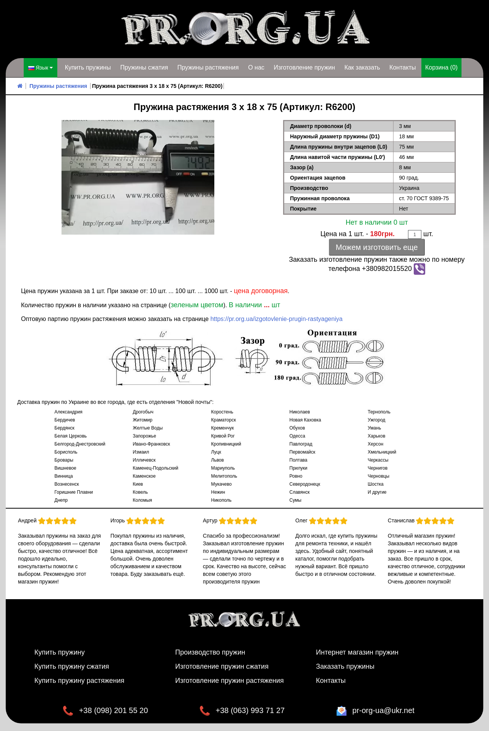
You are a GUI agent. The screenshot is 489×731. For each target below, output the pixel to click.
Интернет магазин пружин (357, 652)
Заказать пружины (345, 666)
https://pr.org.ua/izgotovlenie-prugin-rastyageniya (276, 319)
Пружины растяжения (208, 67)
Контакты (402, 67)
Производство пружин (210, 652)
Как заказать (362, 67)
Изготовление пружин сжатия (222, 666)
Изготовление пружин (304, 67)
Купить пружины (88, 67)
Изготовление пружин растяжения (229, 680)
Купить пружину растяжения (79, 680)
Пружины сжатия (144, 67)
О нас (256, 67)
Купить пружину (59, 652)
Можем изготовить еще (377, 247)
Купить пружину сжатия (71, 666)
